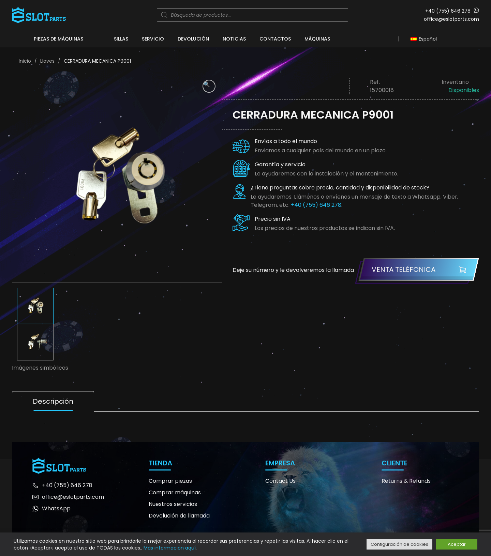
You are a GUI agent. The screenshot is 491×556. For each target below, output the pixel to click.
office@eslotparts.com (451, 19)
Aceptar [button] (457, 544)
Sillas (121, 38)
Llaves (47, 61)
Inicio (25, 61)
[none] (425, 38)
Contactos (275, 38)
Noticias (234, 38)
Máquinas (317, 38)
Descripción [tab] (53, 401)
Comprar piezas (170, 481)
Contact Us (280, 481)
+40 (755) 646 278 (448, 10)
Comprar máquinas (175, 492)
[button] (209, 86)
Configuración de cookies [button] (399, 544)
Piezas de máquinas (58, 38)
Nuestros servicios (173, 504)
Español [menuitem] (428, 38)
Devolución (193, 38)
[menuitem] (425, 38)
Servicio (153, 38)
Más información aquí (170, 547)
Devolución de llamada (179, 516)
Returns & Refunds (406, 481)
